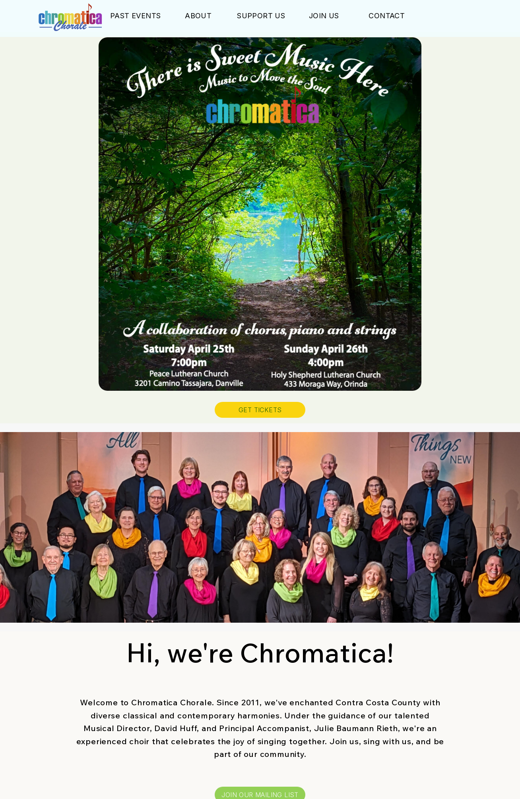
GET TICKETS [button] (260, 410)
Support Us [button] (261, 16)
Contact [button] (387, 16)
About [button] (198, 16)
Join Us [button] (324, 16)
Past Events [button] (135, 16)
